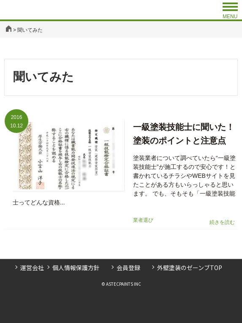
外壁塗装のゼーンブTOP (189, 267)
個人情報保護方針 (76, 267)
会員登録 (128, 267)
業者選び (143, 220)
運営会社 (32, 267)
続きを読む (222, 222)
